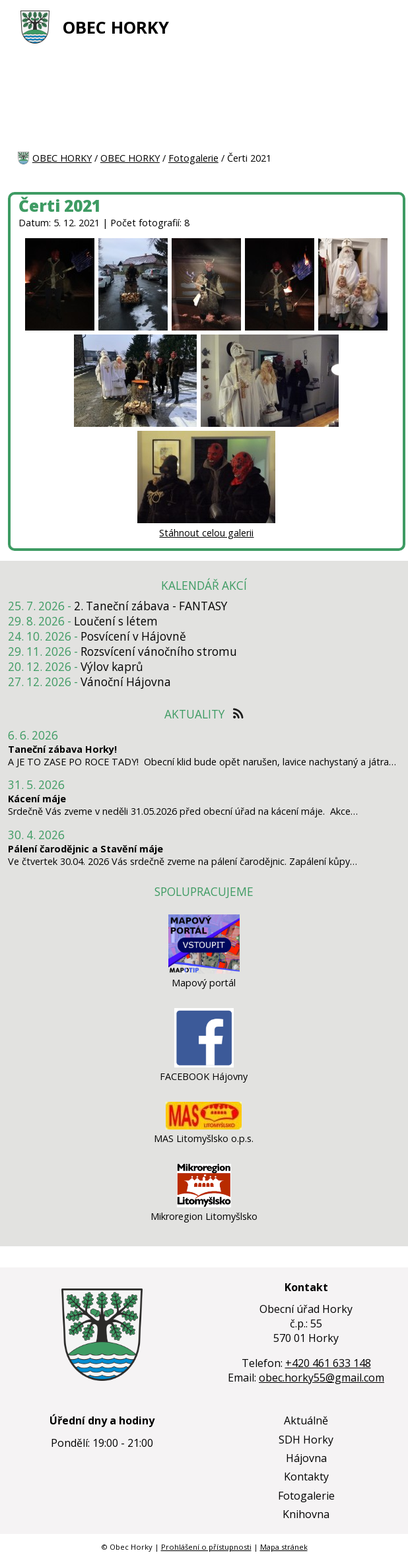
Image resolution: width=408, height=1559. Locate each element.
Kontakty (306, 1476)
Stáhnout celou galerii (206, 532)
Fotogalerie (193, 158)
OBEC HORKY (116, 27)
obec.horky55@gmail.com (321, 1377)
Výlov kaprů (112, 666)
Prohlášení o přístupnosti (206, 1547)
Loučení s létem (116, 621)
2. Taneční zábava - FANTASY (150, 606)
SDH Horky (306, 1439)
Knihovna (306, 1514)
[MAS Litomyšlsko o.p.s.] (204, 1126)
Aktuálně (306, 1420)
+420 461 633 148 (328, 1363)
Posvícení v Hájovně (133, 636)
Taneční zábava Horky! (62, 749)
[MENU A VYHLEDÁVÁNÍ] (381, 27)
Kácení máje (37, 798)
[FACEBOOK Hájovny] (203, 1064)
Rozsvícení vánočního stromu (159, 651)
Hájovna (306, 1458)
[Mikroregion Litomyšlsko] (204, 1203)
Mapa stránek (284, 1547)
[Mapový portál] (204, 970)
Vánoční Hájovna (126, 681)
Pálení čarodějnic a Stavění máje (85, 849)
